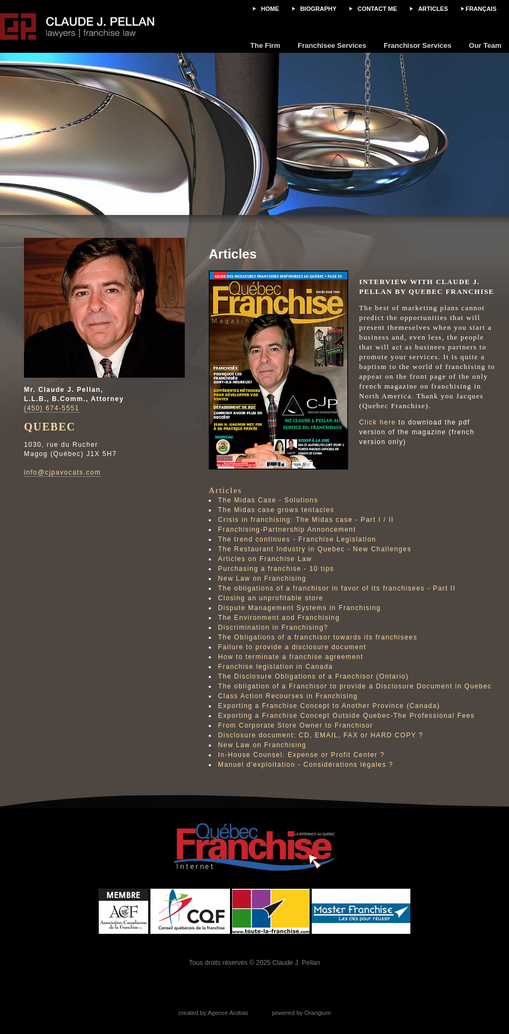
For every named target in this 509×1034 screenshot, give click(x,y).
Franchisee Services (332, 45)
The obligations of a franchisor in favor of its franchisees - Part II (337, 588)
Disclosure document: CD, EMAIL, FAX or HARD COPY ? (320, 735)
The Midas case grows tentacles (276, 510)
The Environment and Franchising (279, 617)
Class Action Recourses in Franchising (288, 696)
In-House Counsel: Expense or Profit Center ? (301, 755)
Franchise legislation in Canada (275, 666)
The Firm (265, 45)
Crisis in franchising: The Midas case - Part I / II (306, 520)
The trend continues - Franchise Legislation (297, 539)
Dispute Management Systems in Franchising (299, 608)
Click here (377, 422)
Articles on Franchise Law (265, 559)
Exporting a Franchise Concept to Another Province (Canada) (329, 706)
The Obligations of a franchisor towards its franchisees (317, 637)
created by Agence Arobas (213, 1013)
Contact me (377, 8)
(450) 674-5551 (52, 408)
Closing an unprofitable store (270, 598)
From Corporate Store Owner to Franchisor (295, 725)
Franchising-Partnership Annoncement (287, 529)
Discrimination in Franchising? (273, 627)
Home (270, 8)
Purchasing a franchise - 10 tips (276, 569)
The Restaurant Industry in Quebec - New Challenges (314, 549)
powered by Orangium (301, 1013)
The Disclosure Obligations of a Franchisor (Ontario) (313, 676)
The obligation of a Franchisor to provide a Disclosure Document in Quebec (355, 686)
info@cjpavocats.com (62, 472)
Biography (318, 8)
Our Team (485, 45)
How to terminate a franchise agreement (290, 657)
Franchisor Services (417, 45)
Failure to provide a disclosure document (292, 647)
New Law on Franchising (262, 578)
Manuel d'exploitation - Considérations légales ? (305, 764)
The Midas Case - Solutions (268, 500)
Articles (433, 8)
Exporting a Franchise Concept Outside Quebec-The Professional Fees (346, 715)
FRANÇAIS (480, 8)
